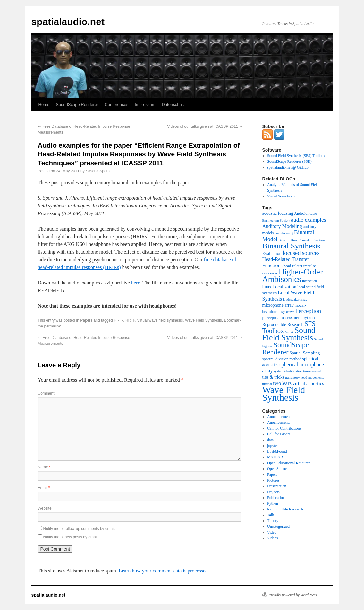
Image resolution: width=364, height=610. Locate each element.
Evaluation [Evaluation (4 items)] (272, 253)
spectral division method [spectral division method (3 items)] (281, 359)
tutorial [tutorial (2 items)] (267, 384)
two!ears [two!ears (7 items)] (282, 383)
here (135, 282)
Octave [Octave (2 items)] (289, 312)
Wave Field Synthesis (203, 320)
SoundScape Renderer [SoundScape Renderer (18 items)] (285, 348)
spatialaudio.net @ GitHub (288, 167)
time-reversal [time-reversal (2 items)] (312, 371)
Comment (46, 393)
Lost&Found (277, 451)
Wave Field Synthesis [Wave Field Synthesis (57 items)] (283, 394)
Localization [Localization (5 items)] (284, 286)
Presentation (276, 486)
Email (44, 487)
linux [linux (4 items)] (267, 286)
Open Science (277, 468)
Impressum (145, 104)
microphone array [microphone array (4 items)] (278, 305)
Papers (86, 320)
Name (44, 467)
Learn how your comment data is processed (163, 570)
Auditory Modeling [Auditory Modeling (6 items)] (282, 226)
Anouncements (278, 422)
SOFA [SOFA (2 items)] (289, 332)
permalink (52, 326)
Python (272, 503)
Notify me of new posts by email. (71, 537)
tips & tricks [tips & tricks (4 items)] (273, 377)
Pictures (273, 480)
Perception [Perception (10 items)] (308, 311)
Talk (270, 515)
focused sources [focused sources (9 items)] (301, 253)
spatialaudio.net (68, 21)
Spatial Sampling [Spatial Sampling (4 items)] (304, 353)
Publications (276, 497)
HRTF (130, 320)
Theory (272, 520)
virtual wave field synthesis (160, 320)
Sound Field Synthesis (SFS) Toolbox (296, 155)
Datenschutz (173, 104)
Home (44, 104)
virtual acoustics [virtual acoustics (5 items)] (308, 383)
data (270, 440)
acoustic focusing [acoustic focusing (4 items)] (277, 213)
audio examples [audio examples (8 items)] (308, 219)
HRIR (118, 320)
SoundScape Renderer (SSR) (289, 161)
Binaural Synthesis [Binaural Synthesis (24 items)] (291, 246)
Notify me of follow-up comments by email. (79, 529)
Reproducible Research (285, 509)
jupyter (272, 445)
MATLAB (275, 457)
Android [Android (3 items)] (300, 213)
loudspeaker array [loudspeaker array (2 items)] (295, 299)
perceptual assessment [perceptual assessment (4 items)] (282, 317)
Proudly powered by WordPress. (293, 595)
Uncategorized (278, 526)
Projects (273, 492)
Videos (272, 538)
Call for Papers (278, 434)
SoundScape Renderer (77, 104)
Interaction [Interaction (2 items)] (309, 281)
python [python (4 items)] (308, 317)
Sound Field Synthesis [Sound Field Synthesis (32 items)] (289, 334)
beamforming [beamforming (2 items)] (284, 233)
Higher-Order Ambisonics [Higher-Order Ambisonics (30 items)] (292, 275)
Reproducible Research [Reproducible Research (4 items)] (283, 324)
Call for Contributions (284, 428)
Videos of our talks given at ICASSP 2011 (205, 126)
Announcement (279, 416)
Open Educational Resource (288, 463)
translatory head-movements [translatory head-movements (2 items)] (304, 377)
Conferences (116, 104)
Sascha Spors (98, 171)
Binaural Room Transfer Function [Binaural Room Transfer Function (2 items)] (301, 240)
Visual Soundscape (281, 196)
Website (45, 508)
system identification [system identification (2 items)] (288, 371)
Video (271, 532)
